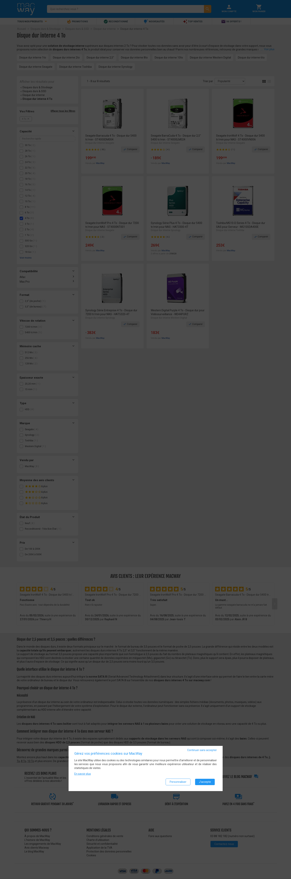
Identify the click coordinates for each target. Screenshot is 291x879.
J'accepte (205, 781)
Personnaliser (178, 781)
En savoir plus (82, 773)
